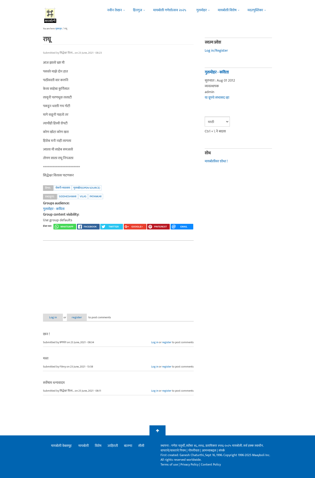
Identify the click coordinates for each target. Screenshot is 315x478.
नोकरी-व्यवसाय (62, 187)
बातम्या (128, 446)
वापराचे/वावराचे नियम (173, 450)
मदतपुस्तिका (255, 10)
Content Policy (211, 464)
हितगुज (137, 10)
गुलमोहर (201, 10)
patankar (96, 196)
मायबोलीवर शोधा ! (216, 161)
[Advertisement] (118, 274)
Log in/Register (216, 51)
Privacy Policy (189, 464)
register (79, 317)
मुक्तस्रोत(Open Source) (86, 187)
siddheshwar (68, 196)
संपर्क (222, 450)
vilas (83, 196)
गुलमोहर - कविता (53, 209)
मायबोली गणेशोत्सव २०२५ (169, 10)
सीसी (141, 446)
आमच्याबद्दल (209, 450)
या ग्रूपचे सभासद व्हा (217, 98)
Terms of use (169, 464)
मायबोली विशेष (227, 10)
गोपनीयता (194, 450)
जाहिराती (112, 446)
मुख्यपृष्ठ (58, 29)
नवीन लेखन (114, 10)
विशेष (98, 446)
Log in (53, 317)
